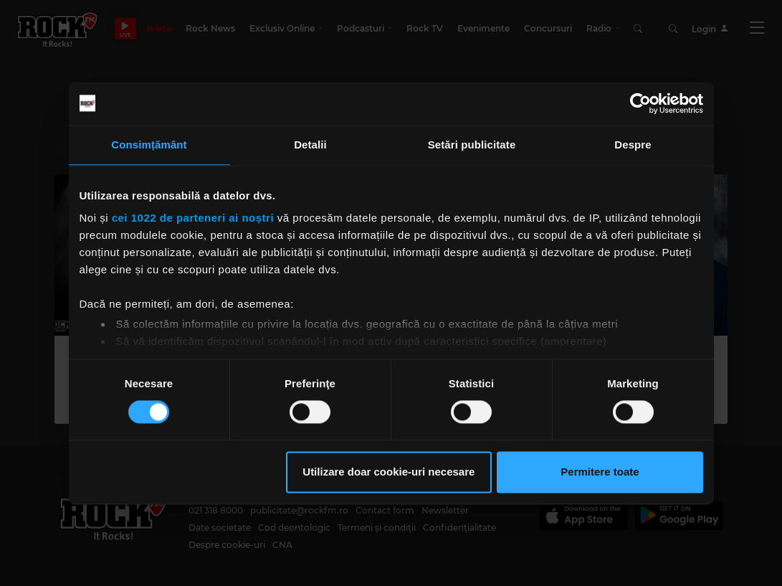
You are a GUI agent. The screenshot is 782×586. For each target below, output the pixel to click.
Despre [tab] (632, 144)
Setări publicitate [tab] (472, 144)
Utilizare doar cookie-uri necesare (388, 472)
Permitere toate (600, 472)
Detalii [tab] (310, 144)
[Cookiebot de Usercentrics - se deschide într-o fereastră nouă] (640, 103)
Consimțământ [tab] (148, 144)
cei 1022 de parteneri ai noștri (193, 218)
